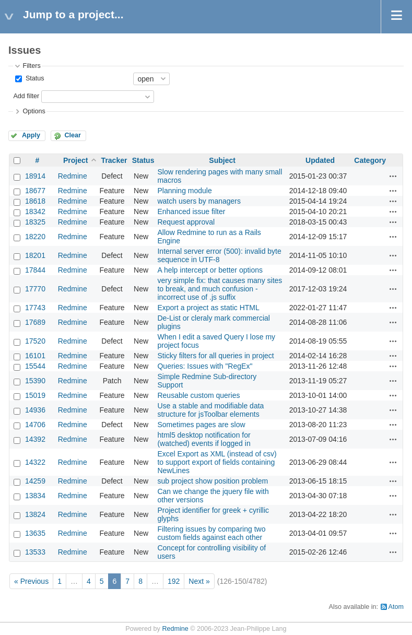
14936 (35, 410)
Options (33, 111)
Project (75, 160)
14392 (35, 439)
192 (174, 581)
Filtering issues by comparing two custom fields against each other (211, 533)
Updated (320, 160)
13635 (35, 533)
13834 (35, 495)
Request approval (186, 222)
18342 (35, 211)
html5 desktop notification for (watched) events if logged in (203, 439)
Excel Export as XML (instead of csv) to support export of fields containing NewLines (216, 462)
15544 (35, 366)
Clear (72, 135)
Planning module (184, 190)
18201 (35, 255)
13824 (35, 514)
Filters (31, 65)
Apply (31, 135)
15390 (35, 381)
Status (33, 78)
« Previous (31, 581)
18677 (35, 190)
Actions (393, 176)
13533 (35, 552)
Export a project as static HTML (208, 307)
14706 (35, 424)
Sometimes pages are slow (201, 424)
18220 (35, 236)
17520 (35, 341)
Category (370, 160)
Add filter (26, 96)
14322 (35, 462)
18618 (35, 201)
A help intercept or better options (210, 270)
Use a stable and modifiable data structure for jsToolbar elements (210, 410)
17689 (35, 322)
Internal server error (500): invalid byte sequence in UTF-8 (219, 255)
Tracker (114, 160)
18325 (35, 222)
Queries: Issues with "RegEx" (204, 366)
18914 (35, 176)
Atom (396, 606)
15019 (35, 395)
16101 (35, 355)
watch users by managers (199, 201)
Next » (199, 581)
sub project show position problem (212, 481)
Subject (222, 160)
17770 (35, 289)
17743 (35, 307)
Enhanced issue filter (191, 211)
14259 (35, 481)
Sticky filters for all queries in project (215, 355)
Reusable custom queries (198, 395)
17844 (35, 270)
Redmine (72, 176)
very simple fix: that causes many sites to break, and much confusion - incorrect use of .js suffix (219, 288)
